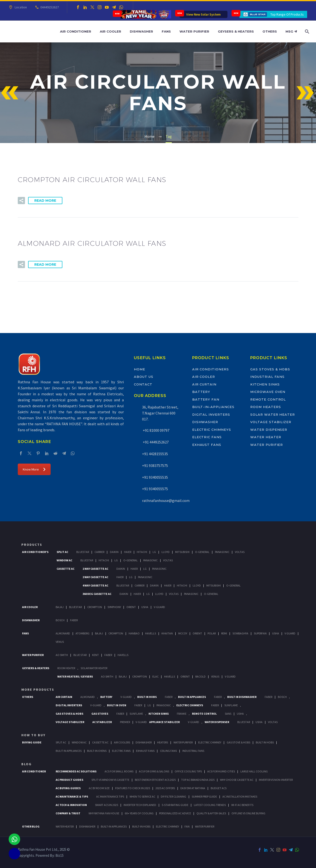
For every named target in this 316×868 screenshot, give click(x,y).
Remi (224, 633)
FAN (187, 826)
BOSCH (282, 697)
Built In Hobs (147, 697)
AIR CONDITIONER (34, 771)
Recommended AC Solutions (76, 771)
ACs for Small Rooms (119, 771)
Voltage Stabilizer (270, 422)
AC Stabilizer (102, 722)
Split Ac (62, 552)
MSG (291, 31)
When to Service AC (142, 796)
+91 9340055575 (155, 488)
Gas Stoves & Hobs (270, 369)
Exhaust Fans (206, 445)
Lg (154, 552)
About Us (143, 377)
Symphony (114, 607)
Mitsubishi (182, 552)
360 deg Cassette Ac (97, 594)
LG (149, 705)
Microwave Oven (267, 392)
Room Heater (66, 668)
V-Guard (159, 607)
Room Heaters (265, 407)
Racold (200, 676)
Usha (144, 607)
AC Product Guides (69, 780)
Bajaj (60, 607)
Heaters (162, 742)
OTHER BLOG (31, 826)
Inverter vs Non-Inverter (276, 780)
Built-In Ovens (97, 751)
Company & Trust (68, 813)
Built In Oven (116, 705)
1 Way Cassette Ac (95, 568)
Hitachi (142, 552)
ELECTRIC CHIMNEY (167, 826)
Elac (155, 676)
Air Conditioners (210, 369)
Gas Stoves (99, 713)
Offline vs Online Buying (248, 813)
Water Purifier (194, 31)
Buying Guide (32, 742)
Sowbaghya (240, 633)
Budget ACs (219, 788)
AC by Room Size (99, 788)
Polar (212, 633)
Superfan (260, 633)
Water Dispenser (268, 429)
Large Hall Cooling (254, 771)
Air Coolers (122, 742)
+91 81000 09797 (155, 430)
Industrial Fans (267, 377)
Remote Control (268, 399)
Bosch (60, 620)
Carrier (99, 552)
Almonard (63, 633)
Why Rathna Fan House (104, 813)
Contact (143, 384)
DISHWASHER (87, 826)
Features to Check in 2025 (132, 788)
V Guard (290, 633)
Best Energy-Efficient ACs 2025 (155, 780)
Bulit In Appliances (69, 751)
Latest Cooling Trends (210, 805)
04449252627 (49, 7)
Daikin (114, 552)
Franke (181, 713)
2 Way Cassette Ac (95, 577)
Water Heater (265, 437)
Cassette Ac (65, 568)
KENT (95, 655)
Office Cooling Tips (188, 771)
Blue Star (80, 655)
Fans (166, 31)
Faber (74, 620)
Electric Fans (207, 437)
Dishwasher (141, 31)
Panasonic (222, 552)
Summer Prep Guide (204, 796)
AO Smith (62, 655)
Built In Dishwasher (241, 697)
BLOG (26, 764)
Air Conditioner (75, 31)
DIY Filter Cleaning (173, 796)
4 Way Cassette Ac (95, 585)
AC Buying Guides (68, 788)
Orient (131, 607)
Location (20, 7)
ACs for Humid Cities (221, 771)
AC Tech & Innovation (71, 805)
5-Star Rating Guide (175, 805)
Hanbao (134, 633)
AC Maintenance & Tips (72, 796)
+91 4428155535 (155, 453)
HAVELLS (123, 655)
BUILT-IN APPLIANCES (114, 826)
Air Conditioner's (35, 552)
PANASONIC (163, 705)
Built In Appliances (192, 697)
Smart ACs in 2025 (106, 805)
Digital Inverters (211, 414)
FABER (108, 655)
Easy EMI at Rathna (192, 788)
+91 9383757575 (155, 465)
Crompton (94, 607)
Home (139, 369)
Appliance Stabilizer (164, 722)
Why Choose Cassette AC (236, 780)
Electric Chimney (209, 742)
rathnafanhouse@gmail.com (166, 500)
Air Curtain (204, 384)
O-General (202, 552)
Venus (60, 642)
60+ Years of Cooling (139, 813)
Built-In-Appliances (213, 407)
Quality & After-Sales (211, 813)
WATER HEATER (65, 826)
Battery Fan (205, 399)
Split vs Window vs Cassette (110, 780)
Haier (127, 552)
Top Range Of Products (287, 14)
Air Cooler (110, 31)
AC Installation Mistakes (239, 796)
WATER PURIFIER (204, 826)
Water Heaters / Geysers (75, 676)
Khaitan (167, 633)
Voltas (239, 552)
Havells (150, 633)
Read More (45, 200)
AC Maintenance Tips (110, 796)
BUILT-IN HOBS (141, 826)
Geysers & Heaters (236, 31)
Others (269, 31)
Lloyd (165, 552)
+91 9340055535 (155, 477)
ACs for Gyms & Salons (154, 771)
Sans (228, 713)
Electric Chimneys (211, 429)
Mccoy (182, 633)
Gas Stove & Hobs (238, 742)
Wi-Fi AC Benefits (242, 805)
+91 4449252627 (155, 442)
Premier (125, 722)
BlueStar (82, 552)
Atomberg (82, 633)
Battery (201, 392)
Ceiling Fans (168, 751)
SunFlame (231, 705)
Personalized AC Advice (175, 813)
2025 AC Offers (165, 788)
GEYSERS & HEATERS (35, 668)
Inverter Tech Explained (140, 805)
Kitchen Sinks (265, 384)
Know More (34, 469)
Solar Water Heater (272, 414)
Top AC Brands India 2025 (198, 780)
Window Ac (64, 560)
